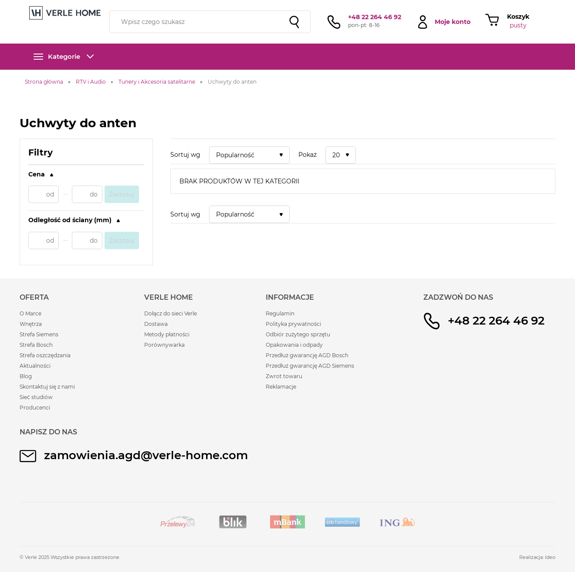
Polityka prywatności (293, 324)
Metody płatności (166, 334)
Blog (26, 376)
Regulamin (280, 313)
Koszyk (518, 16)
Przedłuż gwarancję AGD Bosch (307, 355)
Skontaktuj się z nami (47, 386)
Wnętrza (31, 324)
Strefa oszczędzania (45, 355)
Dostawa (156, 324)
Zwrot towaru (284, 376)
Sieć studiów (36, 397)
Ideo (550, 557)
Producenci (35, 407)
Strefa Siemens (39, 334)
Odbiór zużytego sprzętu (298, 334)
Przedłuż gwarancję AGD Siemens (310, 365)
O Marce (30, 313)
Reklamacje (281, 386)
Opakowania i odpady (294, 345)
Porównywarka (164, 345)
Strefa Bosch (36, 345)
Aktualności (35, 365)
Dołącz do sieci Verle (170, 313)
